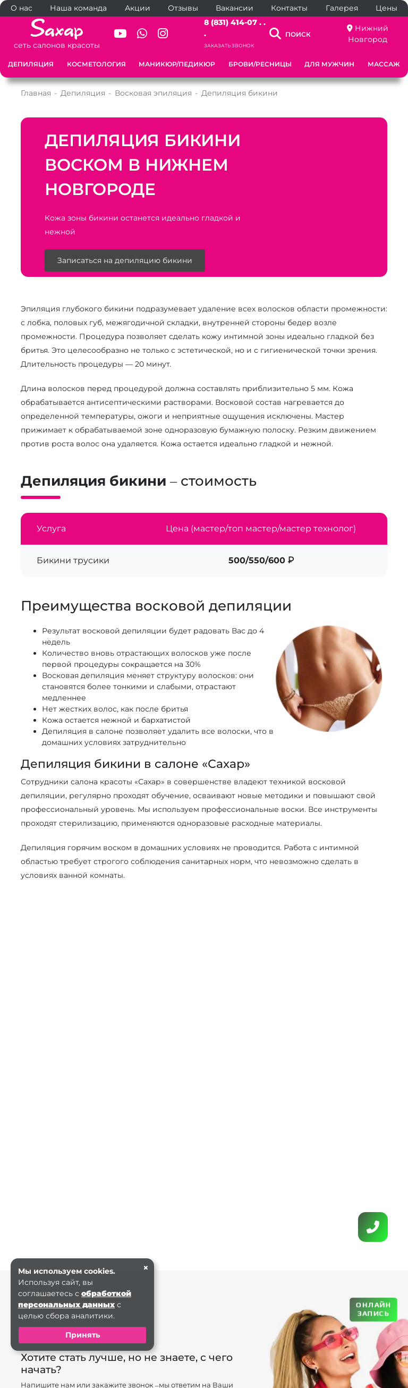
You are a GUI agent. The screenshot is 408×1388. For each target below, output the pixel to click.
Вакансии (234, 8)
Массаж (384, 64)
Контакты (289, 8)
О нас (21, 8)
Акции (137, 8)
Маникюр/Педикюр (177, 64)
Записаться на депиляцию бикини (124, 260)
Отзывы (183, 8)
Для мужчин (329, 64)
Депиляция (31, 64)
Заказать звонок (229, 45)
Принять (82, 1335)
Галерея (342, 8)
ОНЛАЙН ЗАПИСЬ (373, 1309)
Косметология (96, 64)
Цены (386, 8)
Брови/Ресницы (260, 64)
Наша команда (78, 8)
